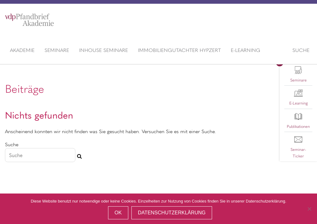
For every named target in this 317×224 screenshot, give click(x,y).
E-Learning (245, 50)
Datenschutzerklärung (172, 212)
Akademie (22, 50)
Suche (301, 50)
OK (118, 212)
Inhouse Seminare (103, 50)
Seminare (57, 50)
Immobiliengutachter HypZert (179, 50)
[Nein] (309, 209)
